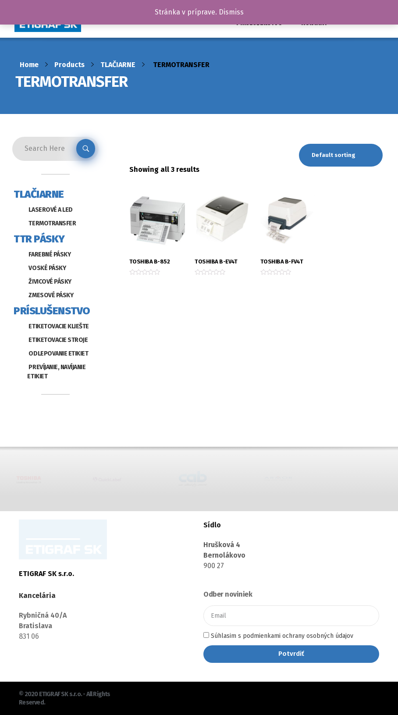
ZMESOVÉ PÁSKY (50, 295)
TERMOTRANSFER (52, 223)
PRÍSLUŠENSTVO (52, 311)
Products (69, 64)
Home (29, 64)
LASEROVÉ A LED (50, 209)
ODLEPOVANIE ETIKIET (58, 353)
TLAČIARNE (117, 64)
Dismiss (231, 12)
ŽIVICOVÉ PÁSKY (49, 281)
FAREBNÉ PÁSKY (49, 254)
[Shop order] (341, 155)
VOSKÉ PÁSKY (47, 268)
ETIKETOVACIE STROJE (58, 340)
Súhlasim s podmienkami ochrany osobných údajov (282, 636)
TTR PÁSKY (39, 239)
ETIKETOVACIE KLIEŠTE (58, 326)
